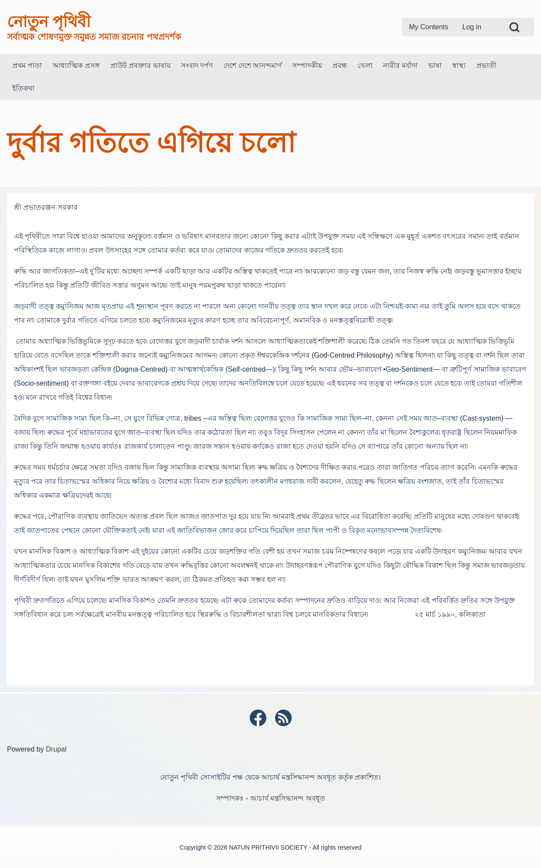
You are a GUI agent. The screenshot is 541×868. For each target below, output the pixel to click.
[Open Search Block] (514, 27)
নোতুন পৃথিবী (49, 22)
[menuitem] (428, 27)
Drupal (56, 749)
